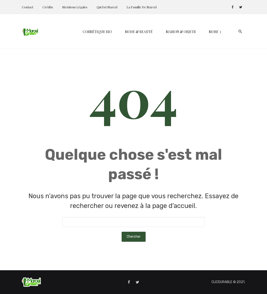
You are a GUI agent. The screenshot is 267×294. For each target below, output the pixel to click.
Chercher (134, 237)
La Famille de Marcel (142, 7)
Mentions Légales (74, 7)
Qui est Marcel (107, 7)
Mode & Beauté (101, 31)
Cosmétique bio (59, 31)
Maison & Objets (143, 31)
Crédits (48, 7)
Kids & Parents (184, 31)
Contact (27, 7)
